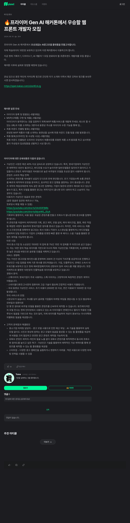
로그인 (122, 4)
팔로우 (25, 388)
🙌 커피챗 (70, 388)
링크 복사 (21, 367)
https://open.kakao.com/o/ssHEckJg (22, 86)
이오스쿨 (33, 4)
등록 (47, 410)
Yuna (18, 374)
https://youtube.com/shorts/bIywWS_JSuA (28, 211)
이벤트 (44, 4)
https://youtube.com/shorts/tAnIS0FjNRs (27, 208)
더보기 (48, 442)
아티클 (23, 4)
